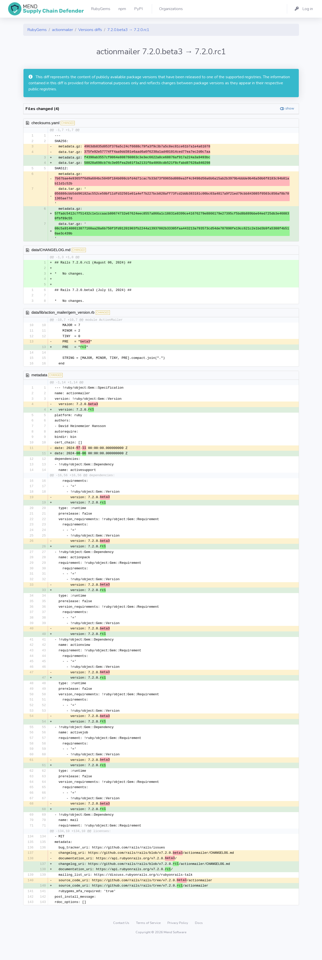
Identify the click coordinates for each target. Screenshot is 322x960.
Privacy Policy (178, 941)
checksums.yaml (46, 123)
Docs (199, 941)
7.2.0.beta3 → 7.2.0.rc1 (128, 30)
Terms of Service (148, 941)
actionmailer (62, 30)
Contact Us (121, 941)
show (289, 108)
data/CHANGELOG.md (51, 251)
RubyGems (37, 30)
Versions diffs (90, 30)
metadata (39, 379)
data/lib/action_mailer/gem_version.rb (63, 315)
